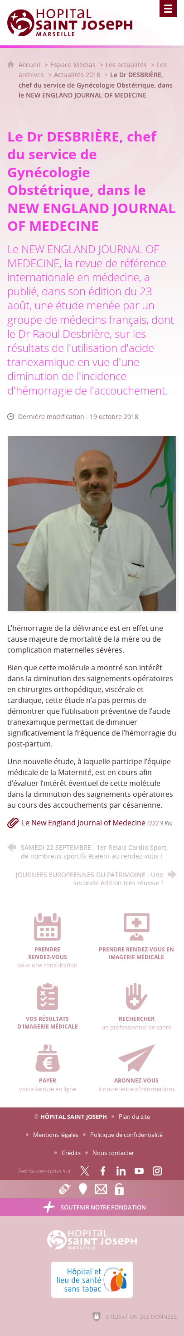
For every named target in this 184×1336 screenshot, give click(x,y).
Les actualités (126, 64)
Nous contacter (113, 1153)
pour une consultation (47, 941)
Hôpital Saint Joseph (73, 1116)
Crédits (71, 1153)
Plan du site (134, 1116)
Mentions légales (55, 1135)
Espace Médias (73, 64)
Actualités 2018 (77, 74)
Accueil (30, 64)
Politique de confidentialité (126, 1135)
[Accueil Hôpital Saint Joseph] (75, 22)
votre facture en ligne (47, 1068)
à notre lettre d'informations (136, 1068)
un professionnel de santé (136, 1007)
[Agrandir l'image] (92, 523)
